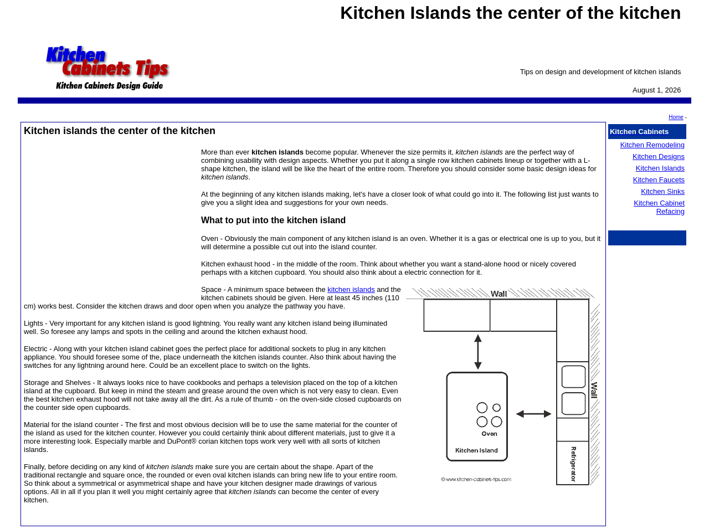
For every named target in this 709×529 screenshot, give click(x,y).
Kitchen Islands (660, 168)
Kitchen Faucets (659, 180)
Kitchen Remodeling (652, 145)
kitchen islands (350, 289)
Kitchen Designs (659, 156)
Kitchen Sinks (663, 191)
